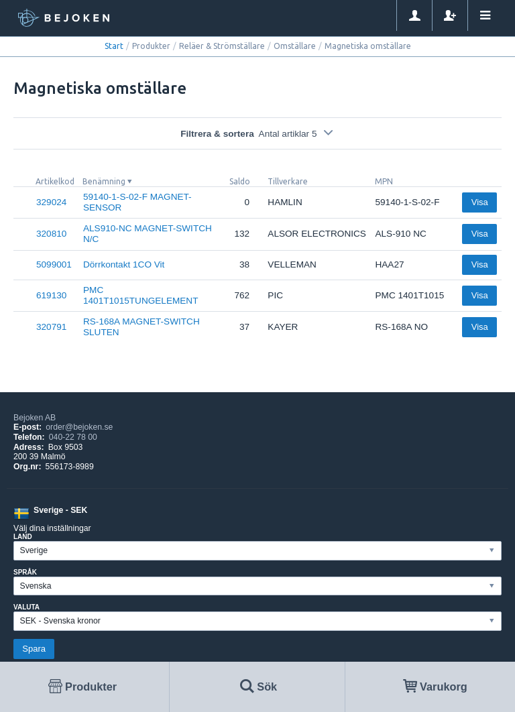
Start (114, 46)
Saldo (239, 181)
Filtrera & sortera (257, 134)
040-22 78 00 (73, 437)
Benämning (103, 181)
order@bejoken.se (79, 427)
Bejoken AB (34, 417)
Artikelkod (55, 181)
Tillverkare (288, 181)
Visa (479, 202)
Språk (25, 572)
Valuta (26, 607)
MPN (384, 181)
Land (22, 536)
